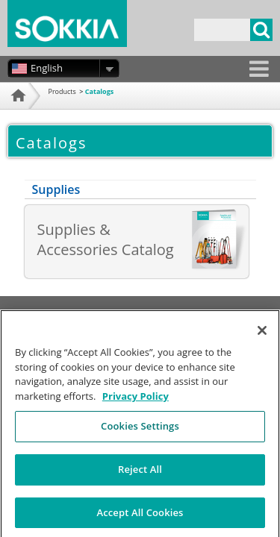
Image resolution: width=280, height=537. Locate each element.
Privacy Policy (150, 313)
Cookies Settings (140, 432)
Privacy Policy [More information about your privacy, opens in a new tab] (135, 401)
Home (16, 114)
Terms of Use (84, 313)
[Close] (262, 336)
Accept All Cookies (139, 517)
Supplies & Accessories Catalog (105, 239)
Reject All (140, 474)
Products (62, 91)
